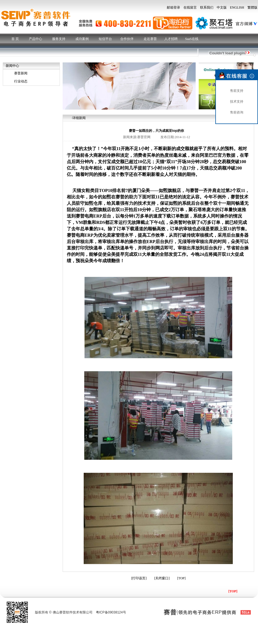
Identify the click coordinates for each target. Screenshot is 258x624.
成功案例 (82, 39)
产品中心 (35, 39)
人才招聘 (171, 39)
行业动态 (20, 81)
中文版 (222, 7)
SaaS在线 (191, 39)
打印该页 (138, 578)
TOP (181, 578)
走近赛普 (150, 39)
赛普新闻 (20, 73)
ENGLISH (237, 7)
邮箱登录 (173, 7)
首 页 (15, 39)
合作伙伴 (127, 39)
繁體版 (252, 7)
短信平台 (105, 39)
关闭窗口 (161, 578)
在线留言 (190, 7)
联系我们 (206, 7)
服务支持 (58, 39)
